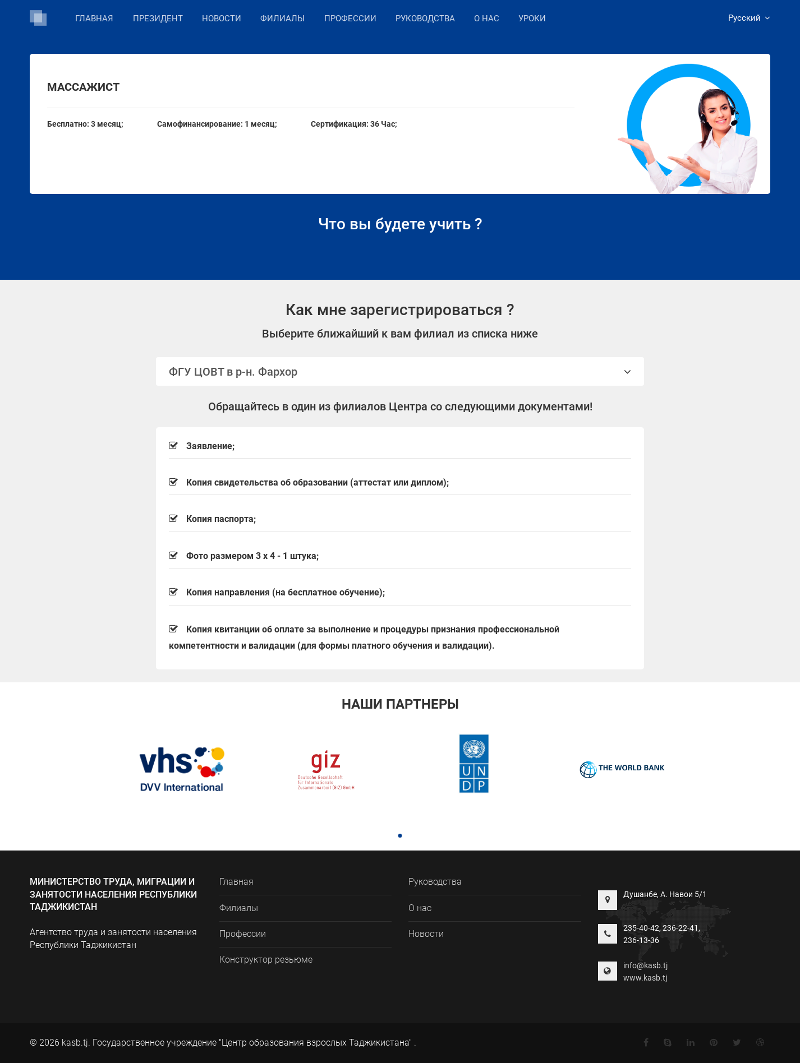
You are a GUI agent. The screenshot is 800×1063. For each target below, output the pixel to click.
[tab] (400, 371)
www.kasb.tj (645, 977)
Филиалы (282, 18)
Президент (158, 18)
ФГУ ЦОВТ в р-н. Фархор (400, 372)
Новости (221, 18)
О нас (486, 18)
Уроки (532, 18)
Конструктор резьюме (265, 959)
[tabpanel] (177, 770)
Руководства (425, 18)
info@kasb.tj (645, 965)
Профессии (350, 18)
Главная (94, 18)
